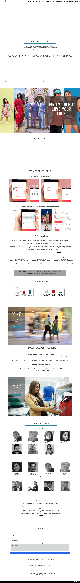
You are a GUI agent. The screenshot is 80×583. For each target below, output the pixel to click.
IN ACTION (35, 1)
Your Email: (40, 540)
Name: (40, 535)
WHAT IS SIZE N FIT (28, 1)
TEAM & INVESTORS (69, 1)
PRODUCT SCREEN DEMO (49, 1)
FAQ (64, 1)
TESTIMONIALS (41, 1)
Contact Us (16, 327)
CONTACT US (77, 1)
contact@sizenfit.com (50, 559)
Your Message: (40, 547)
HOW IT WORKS (59, 1)
